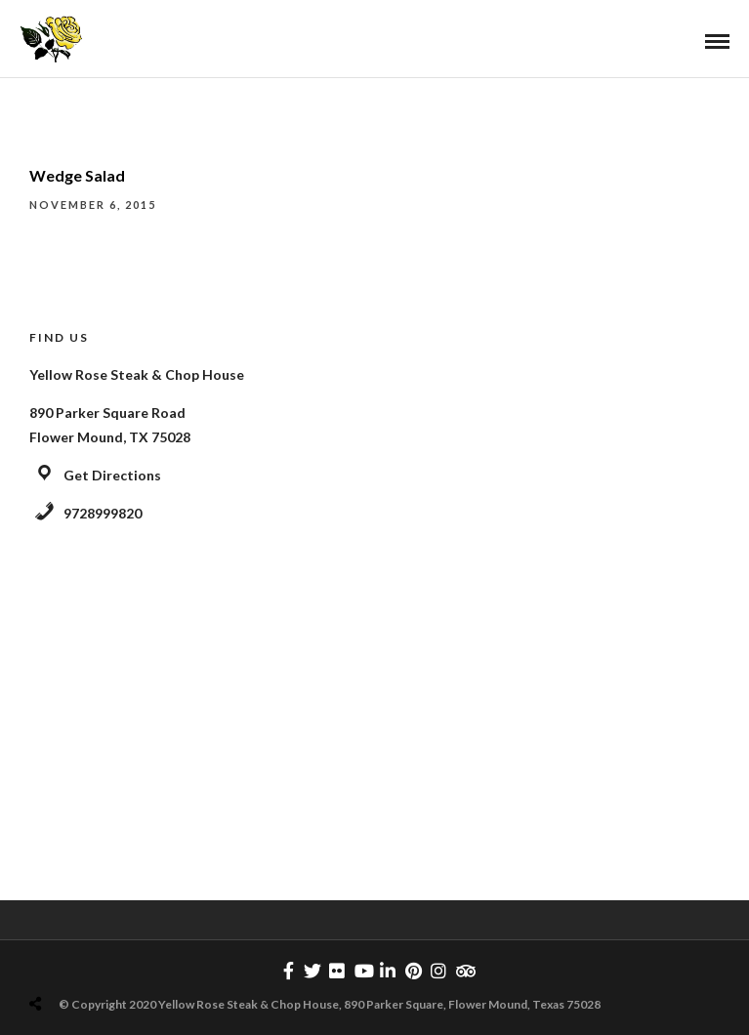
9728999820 (102, 513)
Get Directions (112, 475)
